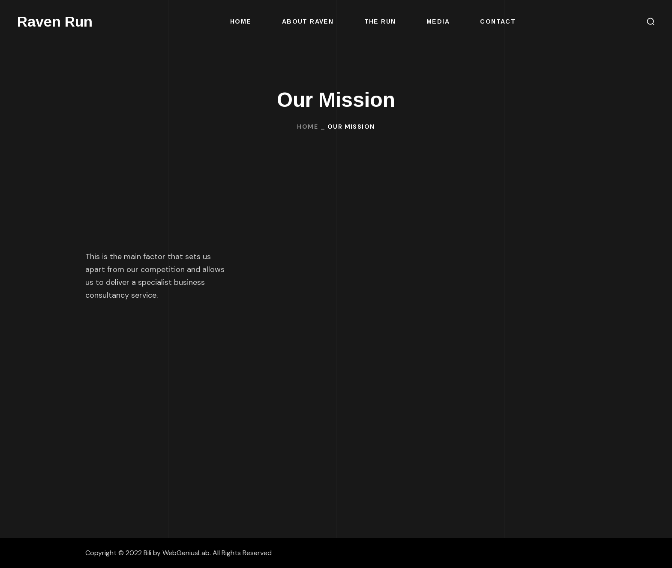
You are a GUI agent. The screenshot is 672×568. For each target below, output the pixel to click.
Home (307, 126)
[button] (650, 21)
